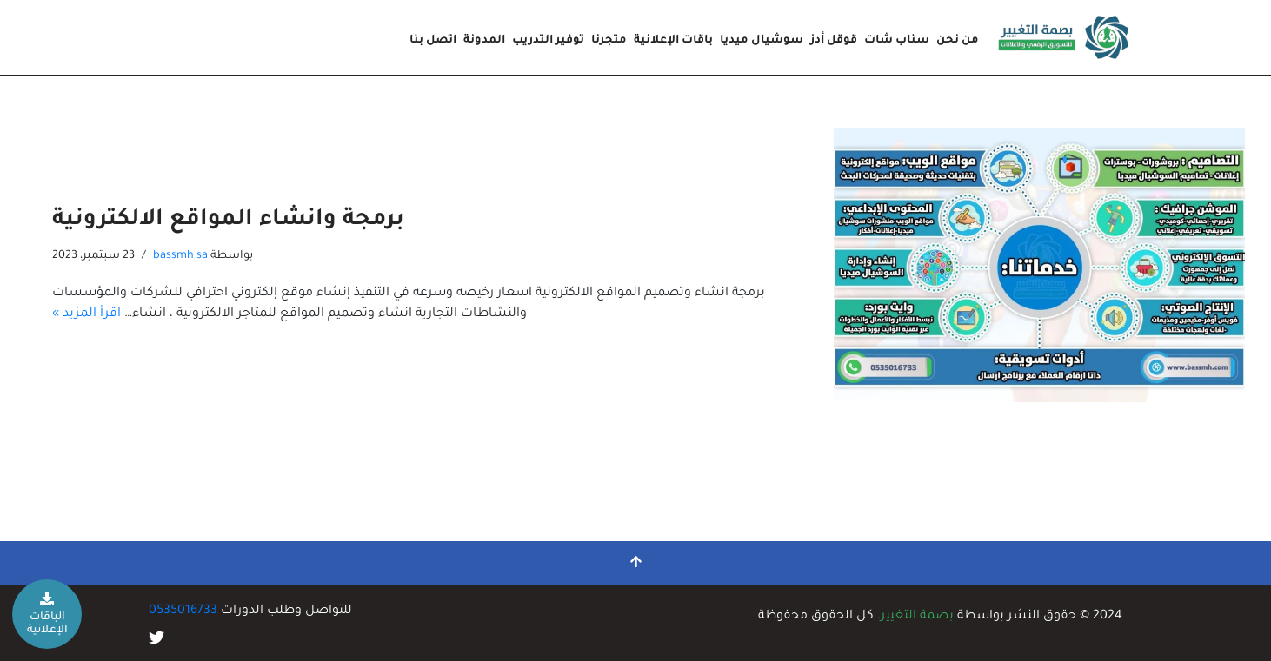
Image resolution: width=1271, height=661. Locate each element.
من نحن (957, 41)
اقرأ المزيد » (86, 314)
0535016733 (183, 611)
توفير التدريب (548, 41)
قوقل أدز (833, 41)
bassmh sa (180, 256)
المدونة (484, 41)
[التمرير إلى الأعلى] (635, 563)
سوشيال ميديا (761, 41)
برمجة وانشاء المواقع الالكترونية (228, 220)
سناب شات (896, 41)
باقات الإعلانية (673, 41)
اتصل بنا (432, 41)
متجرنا (609, 41)
